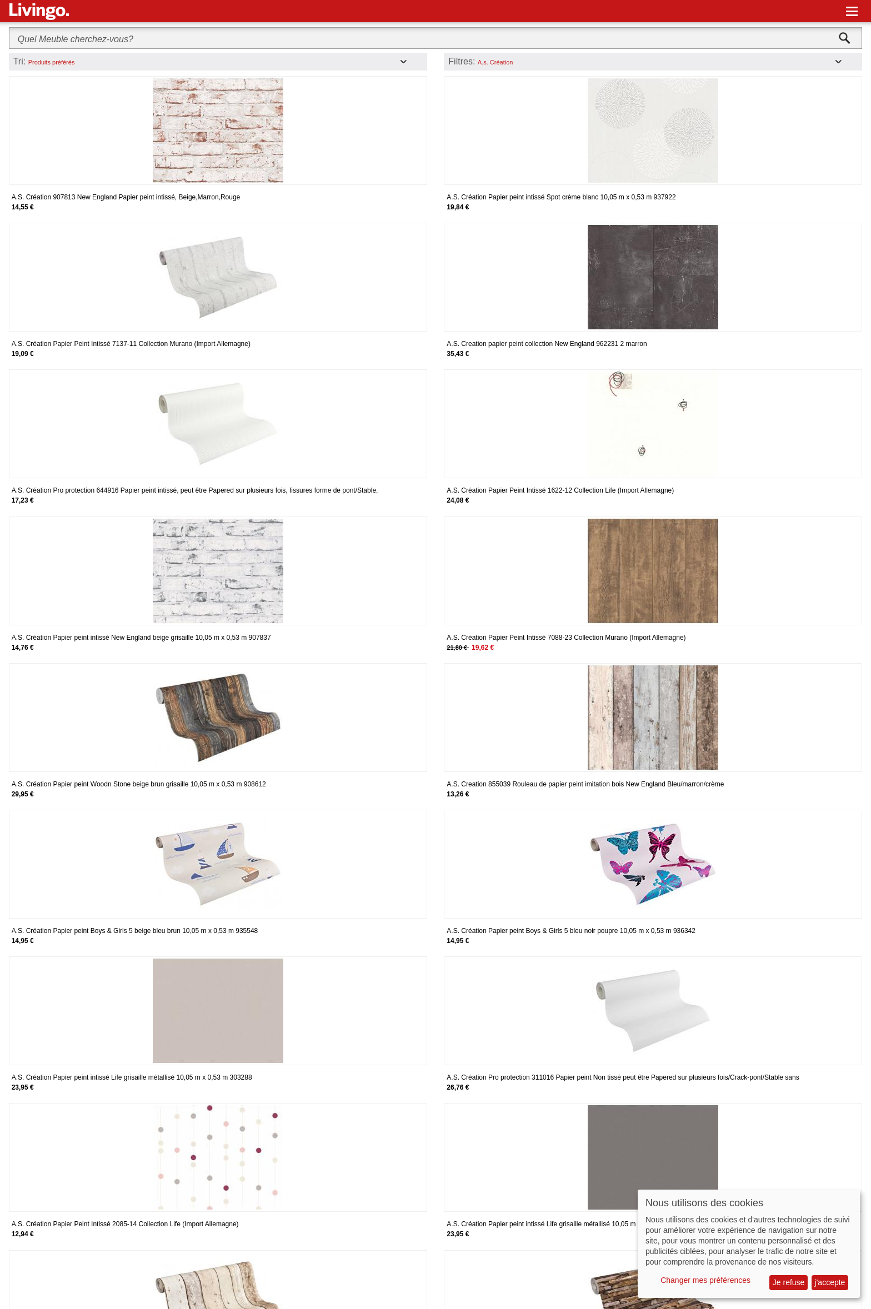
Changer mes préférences (705, 1280)
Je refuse (789, 1282)
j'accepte (830, 1282)
